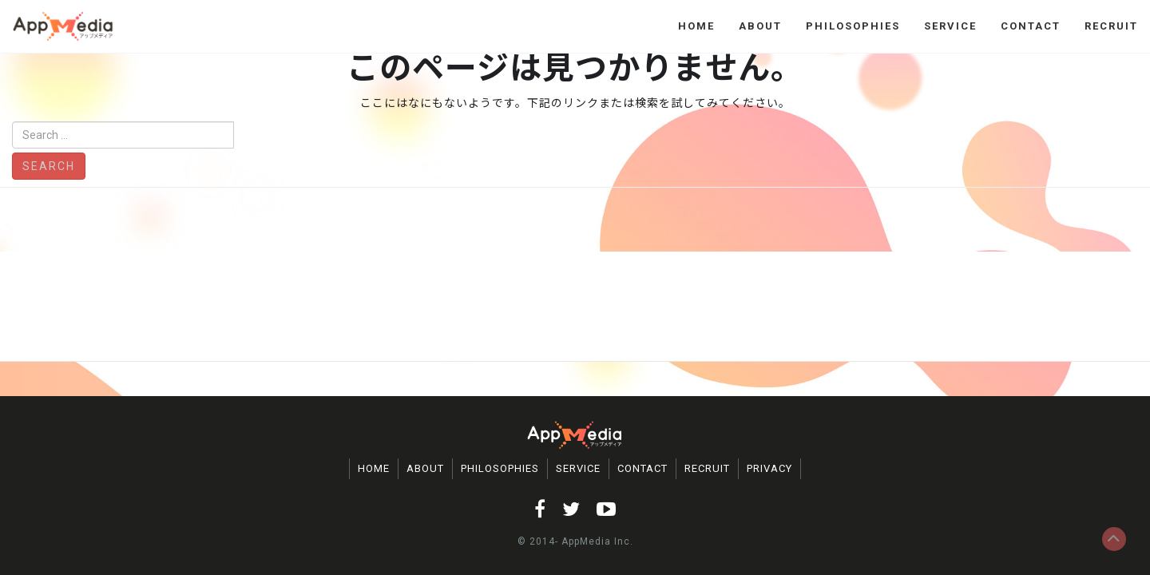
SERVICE (950, 26)
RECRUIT (1111, 26)
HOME (696, 26)
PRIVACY (769, 468)
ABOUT (760, 26)
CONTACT (1031, 26)
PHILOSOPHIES (853, 26)
